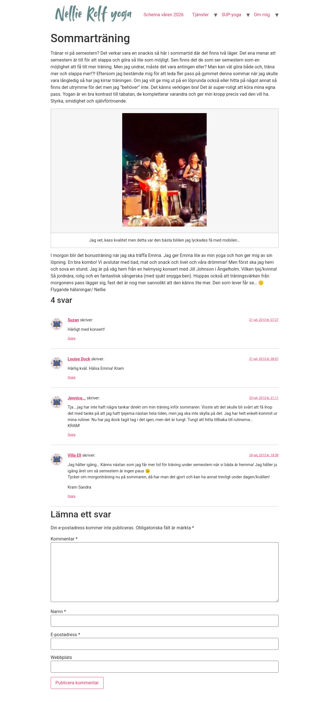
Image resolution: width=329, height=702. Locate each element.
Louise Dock (79, 359)
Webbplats (61, 657)
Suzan (73, 320)
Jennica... (77, 398)
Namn (58, 611)
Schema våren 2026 (164, 14)
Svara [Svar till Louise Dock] (71, 377)
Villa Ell (74, 455)
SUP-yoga (231, 14)
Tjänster (200, 14)
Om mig (262, 14)
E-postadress (65, 634)
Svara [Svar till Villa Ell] (71, 496)
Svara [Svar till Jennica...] (71, 434)
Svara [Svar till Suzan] (71, 338)
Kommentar (64, 539)
